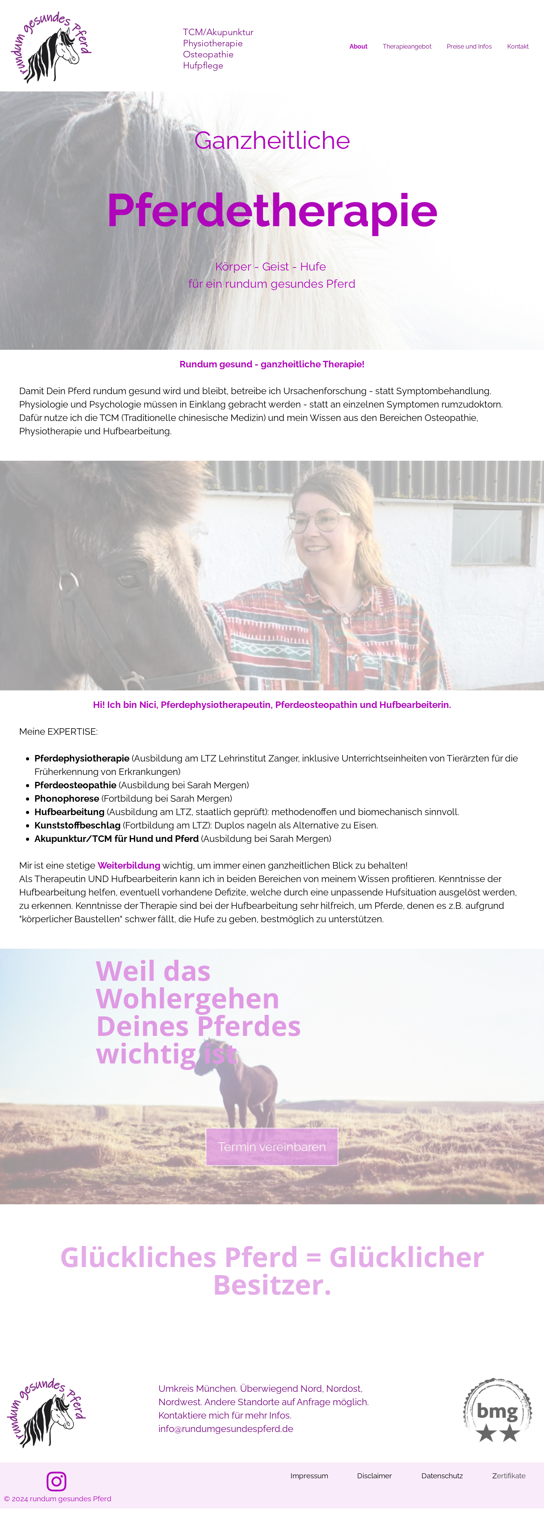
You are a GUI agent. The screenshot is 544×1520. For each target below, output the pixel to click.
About (359, 46)
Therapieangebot (407, 46)
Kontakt (518, 46)
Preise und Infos (469, 46)
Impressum (309, 1475)
